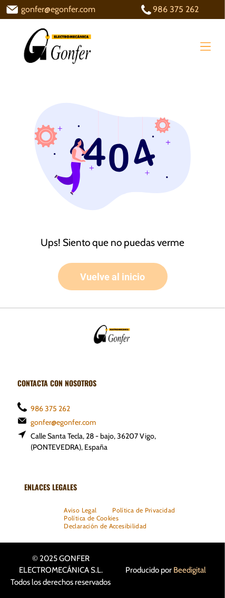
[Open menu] (205, 46)
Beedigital (189, 570)
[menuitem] (80, 510)
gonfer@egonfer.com (58, 9)
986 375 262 (176, 9)
